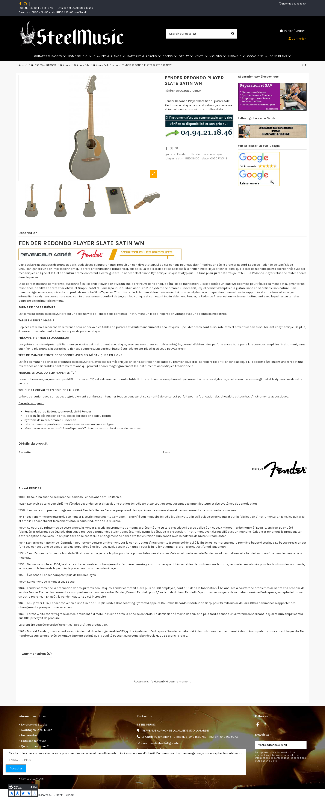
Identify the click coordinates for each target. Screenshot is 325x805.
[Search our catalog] (232, 34)
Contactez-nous (32, 778)
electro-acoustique (209, 154)
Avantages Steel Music (36, 730)
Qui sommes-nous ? (35, 746)
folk (191, 154)
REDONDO (192, 158)
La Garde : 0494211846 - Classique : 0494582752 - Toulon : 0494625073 (189, 737)
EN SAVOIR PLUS (20, 760)
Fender (182, 154)
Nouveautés (29, 735)
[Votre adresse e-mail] (276, 745)
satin (179, 158)
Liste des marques (33, 741)
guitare (170, 154)
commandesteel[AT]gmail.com (162, 743)
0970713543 (218, 158)
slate (205, 158)
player (169, 158)
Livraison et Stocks (34, 724)
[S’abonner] (301, 745)
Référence (172, 91)
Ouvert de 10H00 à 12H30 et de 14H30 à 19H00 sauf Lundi (52, 12)
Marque (257, 469)
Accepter (16, 768)
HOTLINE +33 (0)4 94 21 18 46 (36, 7)
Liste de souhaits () (293, 3)
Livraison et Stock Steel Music (75, 7)
